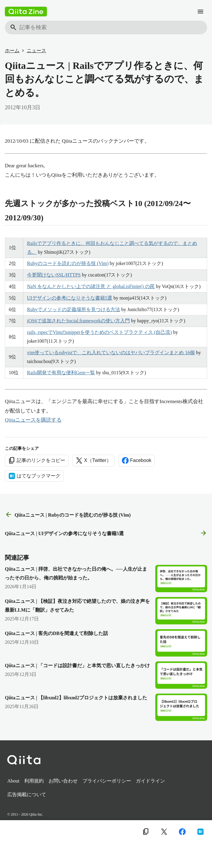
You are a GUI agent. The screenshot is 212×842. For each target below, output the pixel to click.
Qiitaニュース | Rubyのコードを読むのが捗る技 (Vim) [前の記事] (68, 515)
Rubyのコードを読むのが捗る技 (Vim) (68, 263)
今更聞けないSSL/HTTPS (54, 274)
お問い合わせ (63, 780)
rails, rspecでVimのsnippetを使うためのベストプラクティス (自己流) (99, 332)
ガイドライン (150, 780)
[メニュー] (200, 11)
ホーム (12, 50)
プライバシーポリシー (106, 780)
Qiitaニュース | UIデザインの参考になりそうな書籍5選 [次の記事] (106, 533)
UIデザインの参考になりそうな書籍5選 (69, 297)
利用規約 (34, 780)
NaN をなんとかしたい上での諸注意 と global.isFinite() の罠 (91, 286)
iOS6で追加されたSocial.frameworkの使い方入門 (78, 320)
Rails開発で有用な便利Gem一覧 (61, 372)
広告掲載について (26, 794)
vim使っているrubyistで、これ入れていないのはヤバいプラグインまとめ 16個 (111, 352)
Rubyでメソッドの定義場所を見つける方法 (73, 309)
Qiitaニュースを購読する (33, 420)
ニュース (36, 50)
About (13, 780)
